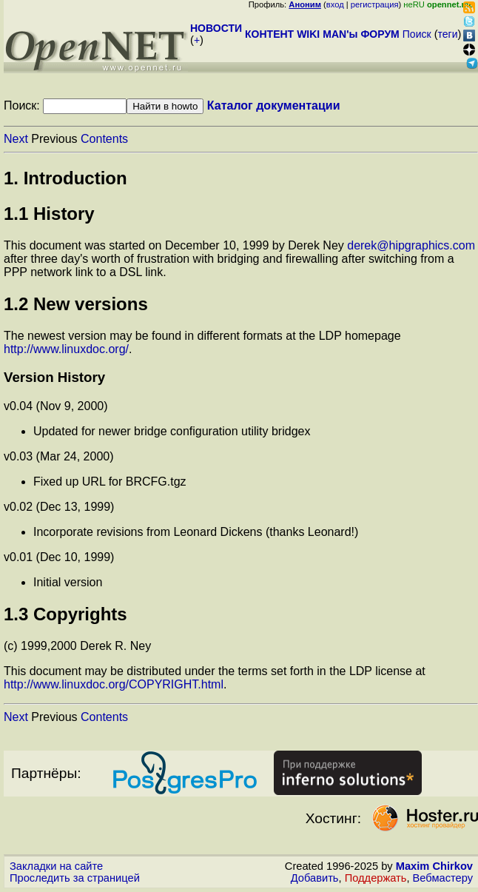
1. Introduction (65, 178)
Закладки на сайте (56, 866)
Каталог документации (273, 105)
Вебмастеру (443, 878)
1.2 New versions (76, 304)
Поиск (417, 34)
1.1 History (49, 214)
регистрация (375, 4)
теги (448, 34)
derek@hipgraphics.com (411, 245)
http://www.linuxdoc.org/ (66, 349)
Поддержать (376, 878)
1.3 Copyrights (65, 614)
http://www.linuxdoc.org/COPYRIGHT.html (113, 684)
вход (335, 4)
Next (16, 139)
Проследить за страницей (75, 878)
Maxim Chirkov (434, 866)
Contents (104, 139)
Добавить (315, 878)
